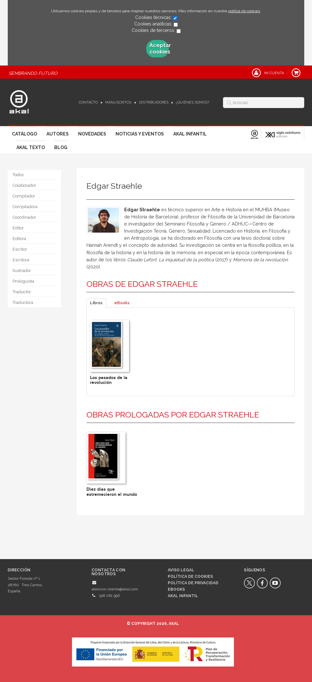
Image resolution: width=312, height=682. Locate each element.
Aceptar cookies (159, 48)
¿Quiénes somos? (192, 102)
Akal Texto (30, 147)
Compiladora (25, 206)
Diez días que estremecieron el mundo (111, 491)
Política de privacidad (193, 583)
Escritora (21, 259)
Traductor (22, 291)
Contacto (88, 102)
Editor (18, 228)
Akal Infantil (190, 133)
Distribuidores (153, 102)
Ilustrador (22, 270)
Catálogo (24, 133)
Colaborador (24, 185)
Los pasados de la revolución (108, 380)
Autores (57, 133)
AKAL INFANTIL (183, 596)
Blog (60, 147)
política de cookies (244, 11)
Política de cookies (190, 576)
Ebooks (176, 589)
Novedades (92, 133)
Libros (96, 303)
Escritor (20, 249)
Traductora (23, 302)
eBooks (122, 303)
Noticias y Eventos (140, 133)
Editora (19, 238)
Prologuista (23, 281)
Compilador (24, 196)
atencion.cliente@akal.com (115, 589)
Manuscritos (118, 102)
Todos (18, 174)
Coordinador (24, 217)
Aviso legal (181, 570)
